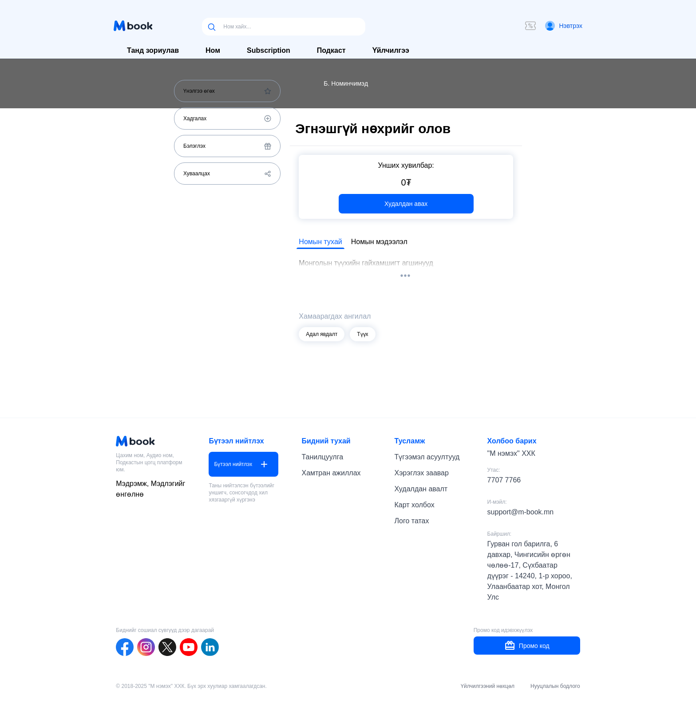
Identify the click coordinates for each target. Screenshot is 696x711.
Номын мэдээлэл (379, 241)
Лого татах (412, 521)
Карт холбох (415, 505)
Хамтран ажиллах (330, 473)
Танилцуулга (322, 457)
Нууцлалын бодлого (555, 686)
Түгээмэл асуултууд (427, 457)
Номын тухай (320, 241)
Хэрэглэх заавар (422, 473)
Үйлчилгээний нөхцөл (487, 686)
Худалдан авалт (421, 489)
